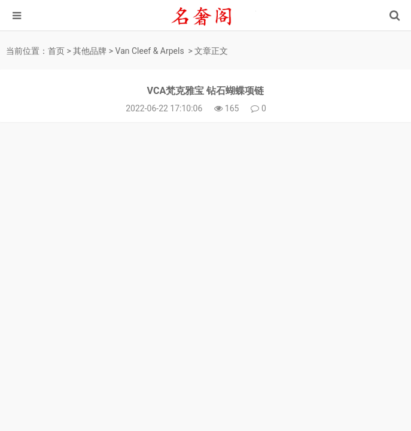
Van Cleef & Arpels (149, 51)
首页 (56, 51)
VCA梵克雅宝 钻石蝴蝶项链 (205, 90)
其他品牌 (89, 51)
